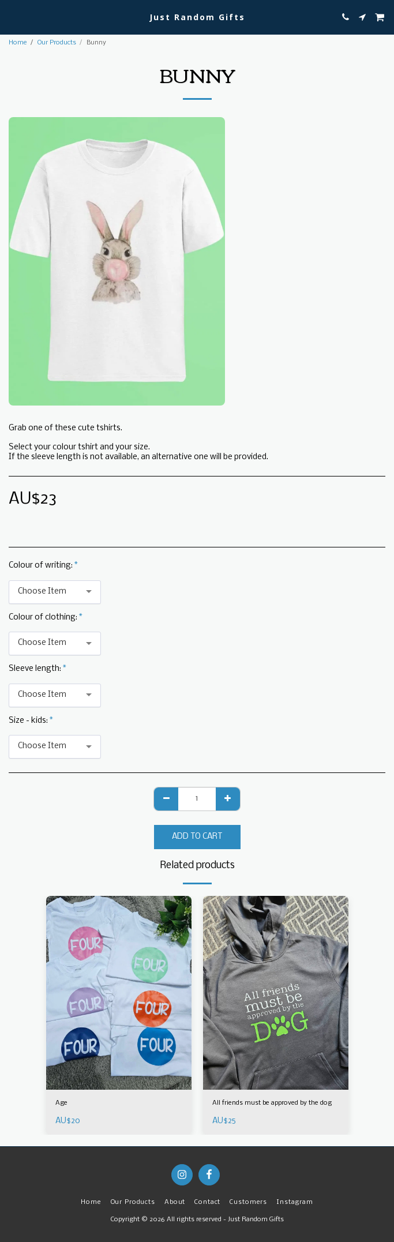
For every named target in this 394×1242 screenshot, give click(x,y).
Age (61, 1103)
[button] (12, 16)
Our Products (56, 42)
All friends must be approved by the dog (272, 1103)
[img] (119, 993)
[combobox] (55, 592)
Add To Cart (197, 836)
